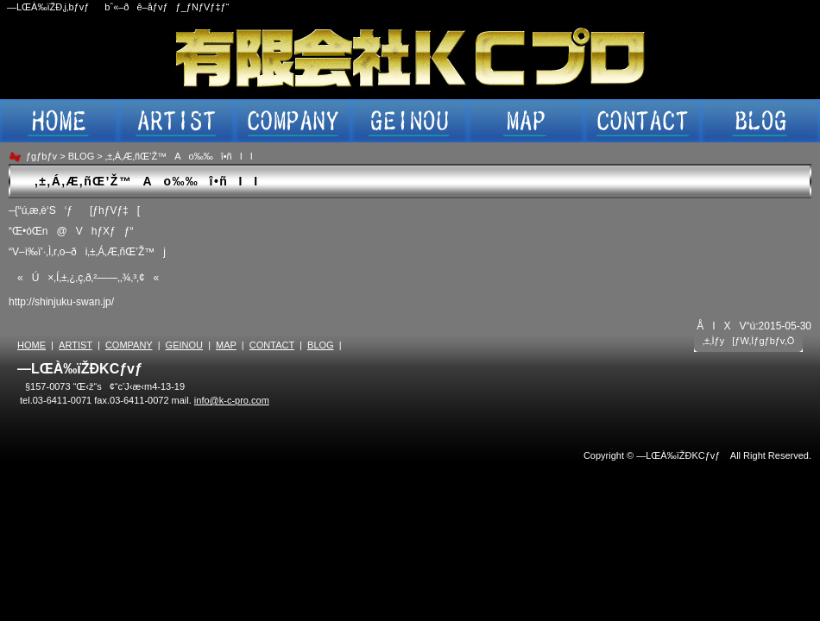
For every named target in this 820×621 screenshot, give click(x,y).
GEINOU (184, 345)
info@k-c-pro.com (231, 400)
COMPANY (129, 345)
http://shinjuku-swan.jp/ (61, 302)
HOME (31, 345)
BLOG (81, 156)
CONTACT (271, 345)
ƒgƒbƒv (41, 156)
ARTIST (75, 345)
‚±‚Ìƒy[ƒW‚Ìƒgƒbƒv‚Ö (749, 341)
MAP (226, 345)
